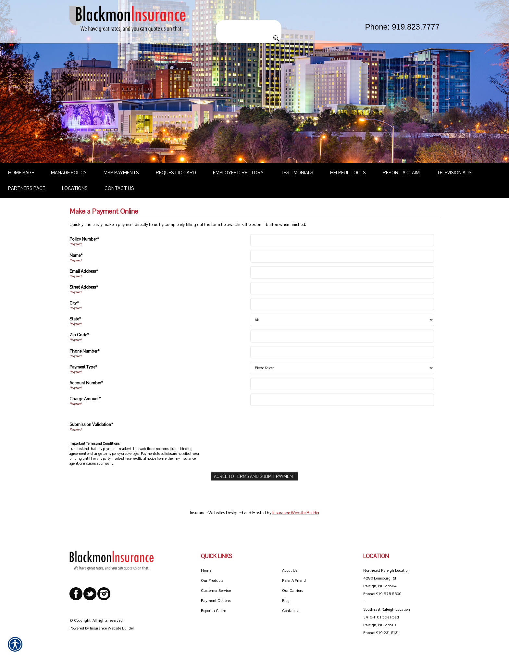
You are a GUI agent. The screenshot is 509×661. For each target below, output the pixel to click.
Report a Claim (213, 610)
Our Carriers (292, 590)
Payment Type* (83, 367)
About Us (289, 570)
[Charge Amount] (342, 399)
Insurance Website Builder (295, 513)
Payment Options (215, 600)
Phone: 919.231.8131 (381, 632)
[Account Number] (342, 384)
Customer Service (216, 590)
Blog (286, 600)
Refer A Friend (294, 580)
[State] (342, 320)
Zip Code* (79, 335)
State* (75, 319)
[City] (342, 304)
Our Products (212, 580)
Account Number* (86, 383)
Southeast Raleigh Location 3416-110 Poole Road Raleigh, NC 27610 (386, 617)
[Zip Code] (342, 336)
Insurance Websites (207, 513)
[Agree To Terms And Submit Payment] (254, 476)
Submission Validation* (91, 424)
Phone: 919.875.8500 (382, 593)
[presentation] (301, 425)
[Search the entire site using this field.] (248, 25)
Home (206, 570)
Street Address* (83, 287)
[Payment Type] (342, 368)
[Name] (342, 256)
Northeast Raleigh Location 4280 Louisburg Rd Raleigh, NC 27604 (386, 578)
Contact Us (291, 610)
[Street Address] (342, 288)
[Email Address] (342, 272)
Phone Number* (84, 351)
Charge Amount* (85, 399)
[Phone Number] (342, 352)
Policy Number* (84, 239)
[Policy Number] (342, 240)
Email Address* (83, 271)
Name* (75, 255)
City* (74, 303)
